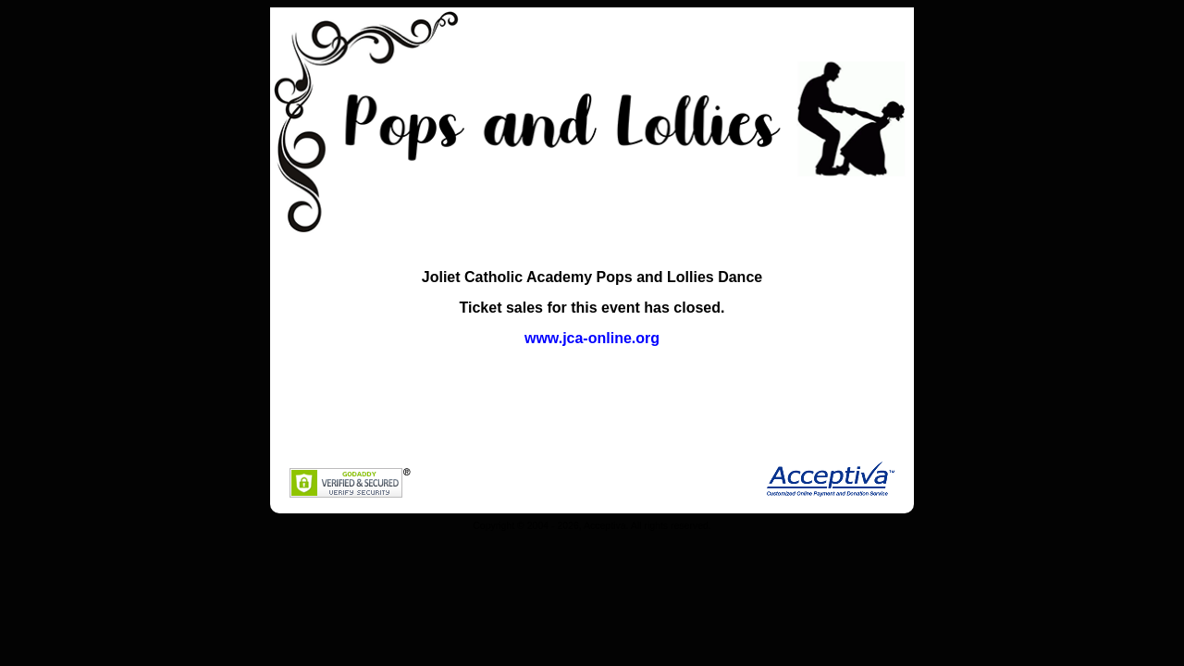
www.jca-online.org (592, 338)
